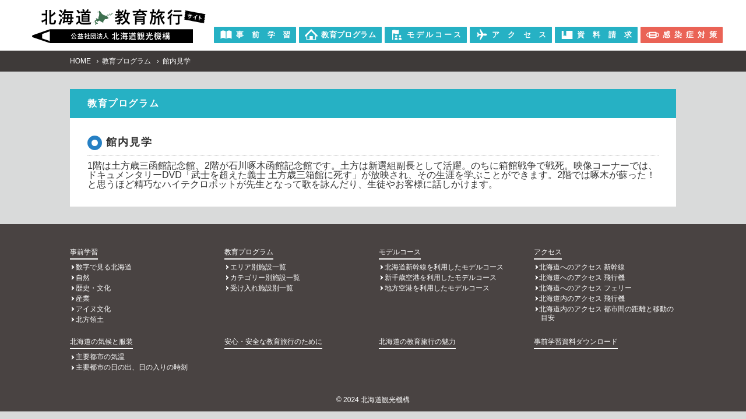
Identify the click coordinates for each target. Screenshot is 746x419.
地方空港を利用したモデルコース (437, 288)
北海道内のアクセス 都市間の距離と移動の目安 (606, 313)
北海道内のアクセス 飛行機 (582, 298)
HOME (80, 61)
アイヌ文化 (93, 309)
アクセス (548, 252)
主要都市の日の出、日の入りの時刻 (132, 367)
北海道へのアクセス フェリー (585, 288)
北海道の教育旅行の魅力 (417, 342)
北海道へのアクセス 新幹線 (582, 267)
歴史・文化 (93, 288)
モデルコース (400, 252)
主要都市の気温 (100, 357)
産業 (83, 298)
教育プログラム (126, 61)
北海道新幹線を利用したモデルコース (444, 267)
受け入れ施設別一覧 (261, 288)
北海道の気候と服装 (101, 342)
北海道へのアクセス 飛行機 (582, 278)
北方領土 (90, 319)
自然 (83, 278)
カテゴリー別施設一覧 (265, 278)
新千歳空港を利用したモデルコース (441, 278)
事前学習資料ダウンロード (576, 342)
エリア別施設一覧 (258, 267)
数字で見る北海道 (104, 267)
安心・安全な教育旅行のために (273, 342)
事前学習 (84, 252)
